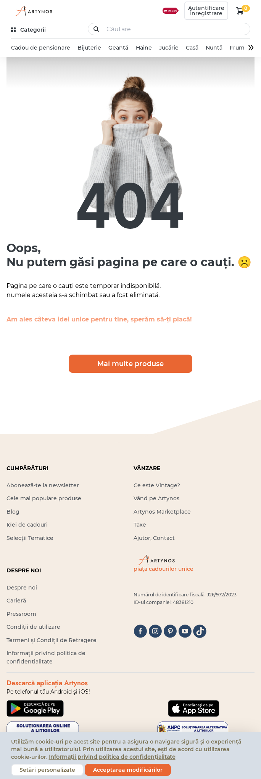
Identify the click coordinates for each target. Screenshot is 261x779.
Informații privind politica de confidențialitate (112, 756)
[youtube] (185, 631)
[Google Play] (35, 708)
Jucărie (168, 47)
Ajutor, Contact (154, 538)
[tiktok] (199, 631)
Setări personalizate (47, 769)
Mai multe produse (130, 364)
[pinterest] (170, 631)
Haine (143, 47)
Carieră (16, 600)
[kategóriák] (29, 29)
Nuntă (214, 47)
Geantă (118, 47)
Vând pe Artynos (156, 498)
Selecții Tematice (29, 538)
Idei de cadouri (27, 524)
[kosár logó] (240, 10)
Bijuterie (89, 47)
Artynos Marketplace (162, 511)
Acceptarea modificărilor (128, 769)
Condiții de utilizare (33, 626)
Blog (12, 511)
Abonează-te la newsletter (42, 485)
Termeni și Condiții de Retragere (51, 640)
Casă (191, 47)
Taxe (140, 524)
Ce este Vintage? (157, 485)
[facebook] (140, 631)
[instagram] (155, 631)
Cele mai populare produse (43, 498)
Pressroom (21, 613)
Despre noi (21, 587)
